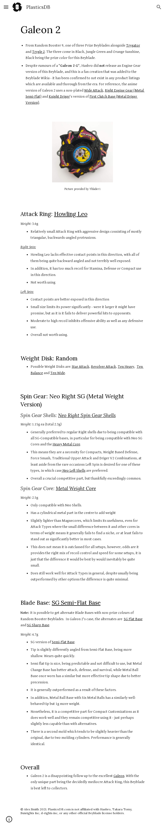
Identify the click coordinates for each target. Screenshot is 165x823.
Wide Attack (93, 90)
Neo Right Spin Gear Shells (87, 415)
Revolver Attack (103, 366)
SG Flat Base (133, 619)
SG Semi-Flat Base (76, 602)
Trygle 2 (38, 52)
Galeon (118, 776)
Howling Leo (70, 214)
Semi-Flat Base (63, 642)
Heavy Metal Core (66, 444)
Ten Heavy (126, 366)
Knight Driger (59, 96)
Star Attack (80, 366)
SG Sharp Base (38, 625)
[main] (82, 29)
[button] (6, 7)
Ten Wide (57, 373)
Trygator (133, 45)
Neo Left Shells (73, 470)
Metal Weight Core (76, 488)
